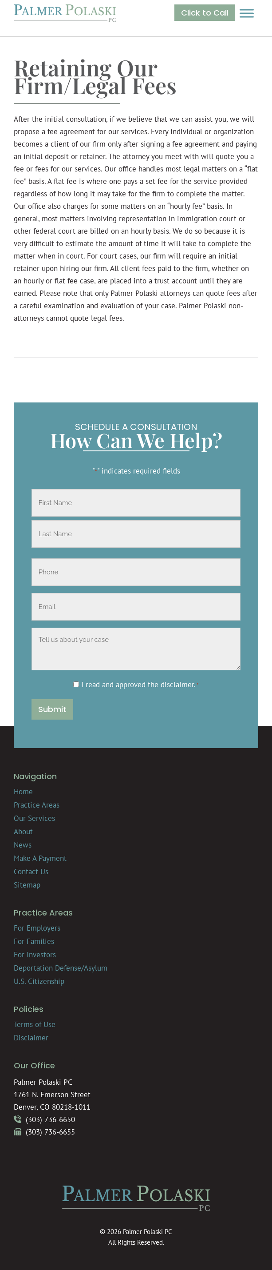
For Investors (35, 954)
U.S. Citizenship (39, 981)
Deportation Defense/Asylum (60, 968)
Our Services (34, 818)
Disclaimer (31, 1038)
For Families (34, 941)
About (23, 831)
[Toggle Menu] (247, 13)
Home (23, 791)
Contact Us (31, 871)
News (23, 845)
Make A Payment (40, 858)
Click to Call (205, 12)
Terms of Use (34, 1024)
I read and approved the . (140, 684)
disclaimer (177, 684)
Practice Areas (36, 805)
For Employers (37, 928)
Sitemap (27, 885)
